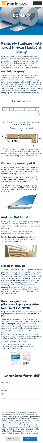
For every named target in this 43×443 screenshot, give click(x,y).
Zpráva (4, 398)
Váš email (5, 390)
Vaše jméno (5, 382)
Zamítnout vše (13, 438)
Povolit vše (30, 438)
